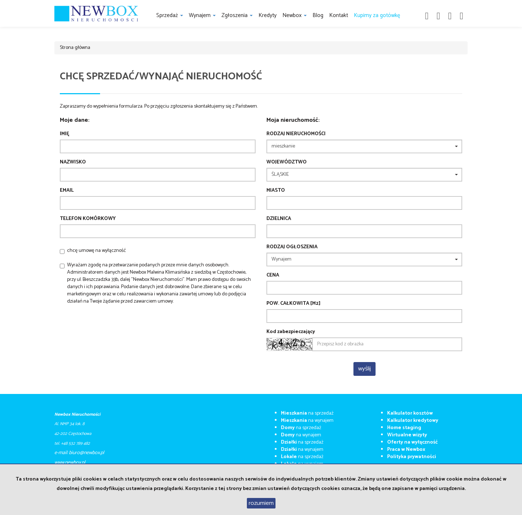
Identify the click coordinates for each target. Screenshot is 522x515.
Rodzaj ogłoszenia (292, 247)
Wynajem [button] (202, 15)
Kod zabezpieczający (290, 332)
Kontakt (338, 15)
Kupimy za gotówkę (377, 15)
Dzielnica (278, 219)
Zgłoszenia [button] (237, 15)
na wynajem (307, 420)
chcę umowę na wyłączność (96, 250)
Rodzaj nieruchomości (296, 134)
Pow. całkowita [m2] (293, 303)
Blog (317, 15)
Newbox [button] (294, 15)
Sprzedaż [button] (169, 15)
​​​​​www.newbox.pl (69, 462)
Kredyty (267, 15)
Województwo (286, 162)
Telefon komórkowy (88, 219)
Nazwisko (73, 162)
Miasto (275, 190)
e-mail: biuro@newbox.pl (79, 453)
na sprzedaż (307, 413)
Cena (272, 275)
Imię (64, 134)
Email (67, 190)
